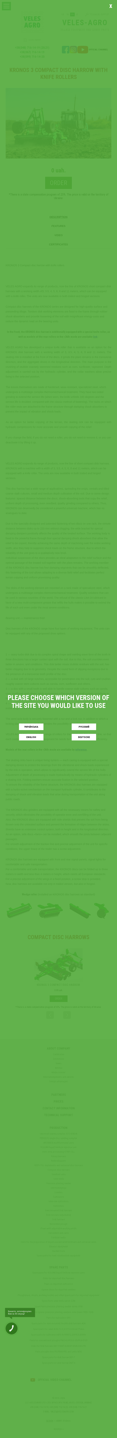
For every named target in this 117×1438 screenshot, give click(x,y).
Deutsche (84, 737)
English (31, 737)
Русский (84, 726)
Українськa (31, 726)
